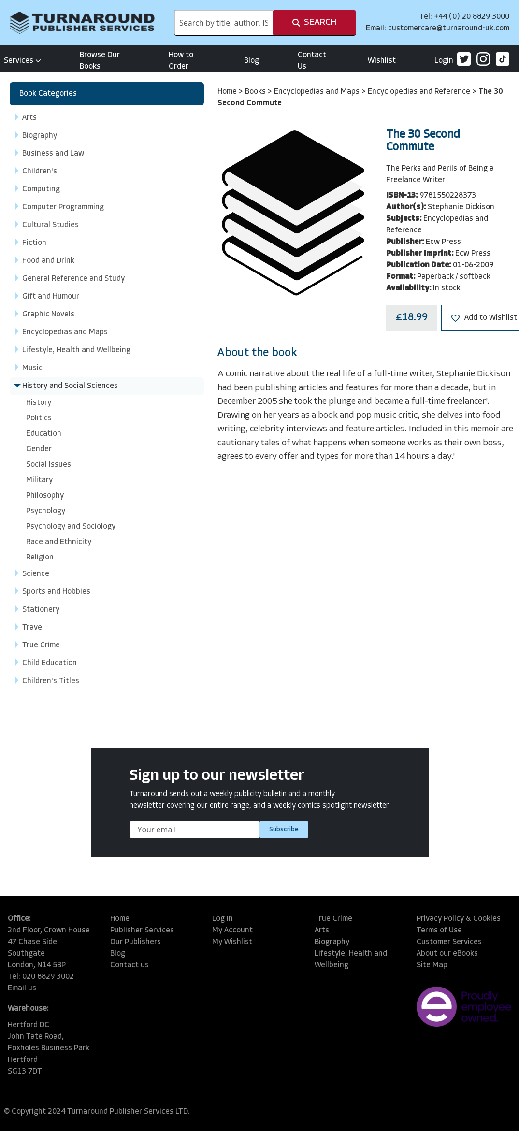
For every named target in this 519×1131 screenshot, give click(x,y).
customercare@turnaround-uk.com (448, 28)
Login (443, 61)
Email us (22, 988)
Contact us (129, 965)
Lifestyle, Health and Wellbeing (351, 959)
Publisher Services (142, 930)
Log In (222, 919)
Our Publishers (135, 942)
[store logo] (82, 23)
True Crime (333, 919)
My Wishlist (232, 942)
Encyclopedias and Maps (317, 92)
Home (228, 92)
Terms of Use (439, 930)
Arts (322, 930)
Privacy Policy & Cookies (459, 919)
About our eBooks (447, 954)
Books (256, 92)
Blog (251, 61)
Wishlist (382, 61)
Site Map (432, 965)
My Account (232, 930)
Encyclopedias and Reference (420, 92)
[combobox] (223, 22)
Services (22, 61)
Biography (332, 942)
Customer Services (449, 942)
